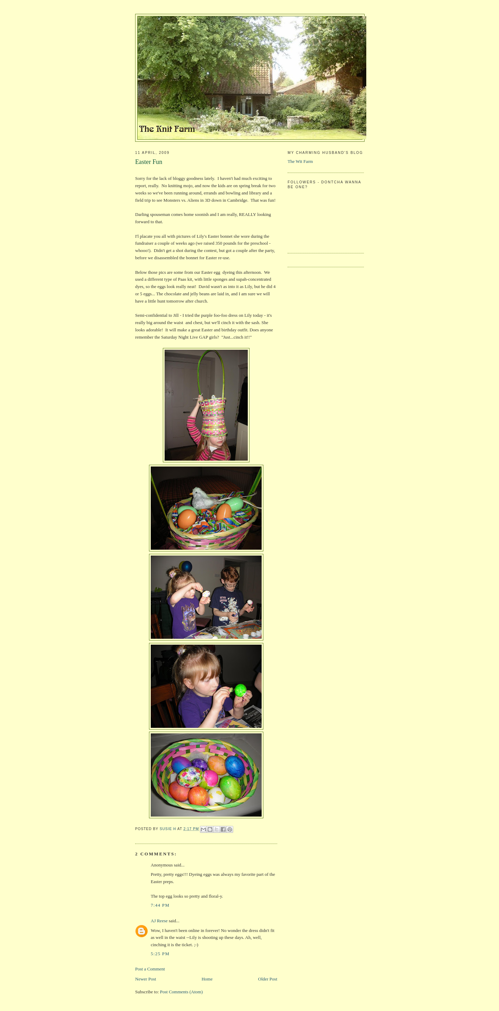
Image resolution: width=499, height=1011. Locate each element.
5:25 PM (160, 953)
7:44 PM (160, 905)
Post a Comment (150, 968)
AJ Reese (159, 920)
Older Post (267, 979)
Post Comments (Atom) (181, 991)
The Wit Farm (300, 161)
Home (207, 979)
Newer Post (145, 979)
